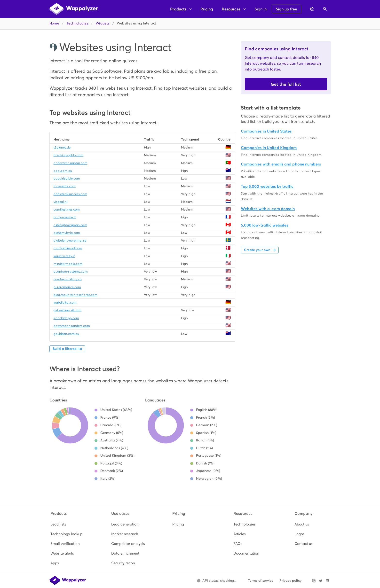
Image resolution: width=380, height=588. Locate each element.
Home (54, 23)
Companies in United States (266, 131)
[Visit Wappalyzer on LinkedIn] (327, 580)
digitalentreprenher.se (70, 240)
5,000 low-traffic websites (264, 225)
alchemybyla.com (67, 233)
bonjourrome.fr (65, 217)
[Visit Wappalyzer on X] (320, 580)
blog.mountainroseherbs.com (76, 295)
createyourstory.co (68, 279)
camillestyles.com (67, 209)
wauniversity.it (64, 256)
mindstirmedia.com (68, 264)
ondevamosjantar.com (70, 163)
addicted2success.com (70, 194)
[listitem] (68, 524)
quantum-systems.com (71, 271)
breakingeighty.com (69, 155)
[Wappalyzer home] (73, 9)
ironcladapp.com (66, 318)
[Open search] (325, 9)
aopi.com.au (63, 170)
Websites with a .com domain (268, 208)
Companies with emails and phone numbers (281, 164)
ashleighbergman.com (70, 225)
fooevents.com (65, 186)
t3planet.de (62, 147)
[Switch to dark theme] (312, 9)
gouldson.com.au (66, 334)
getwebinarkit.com (68, 310)
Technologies (77, 23)
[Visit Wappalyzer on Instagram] (313, 580)
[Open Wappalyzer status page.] (216, 580)
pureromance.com (67, 287)
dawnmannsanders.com (72, 326)
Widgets (103, 23)
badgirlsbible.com (67, 178)
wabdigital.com (65, 302)
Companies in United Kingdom (269, 147)
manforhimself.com (68, 248)
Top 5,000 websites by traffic (267, 186)
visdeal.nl (60, 202)
